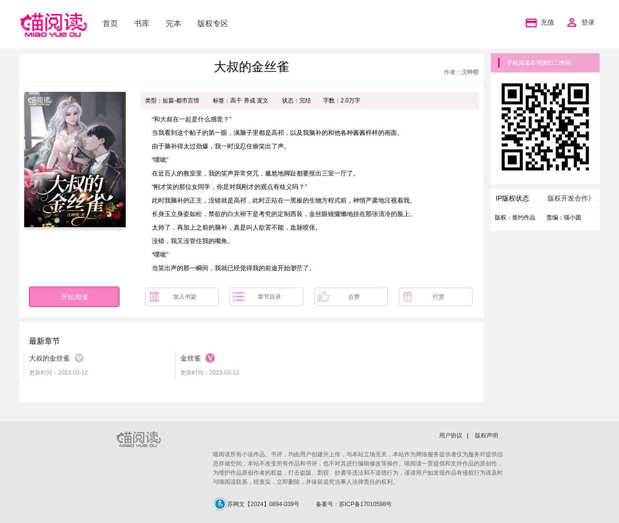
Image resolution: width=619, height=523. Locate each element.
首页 (110, 23)
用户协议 (450, 435)
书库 (141, 23)
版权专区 (212, 23)
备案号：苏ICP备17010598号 (354, 504)
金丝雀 (190, 358)
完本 (173, 23)
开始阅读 (74, 297)
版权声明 (486, 435)
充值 (538, 23)
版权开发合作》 (571, 198)
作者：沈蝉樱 (461, 72)
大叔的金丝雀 (49, 358)
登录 (588, 22)
